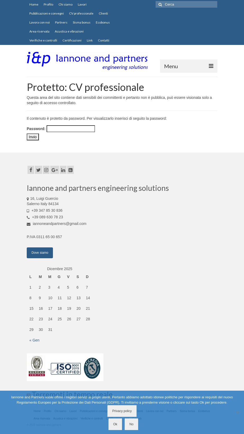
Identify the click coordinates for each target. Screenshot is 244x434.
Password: (61, 128)
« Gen (34, 340)
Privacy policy (122, 411)
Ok (115, 424)
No (131, 424)
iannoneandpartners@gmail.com (56, 223)
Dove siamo (39, 253)
